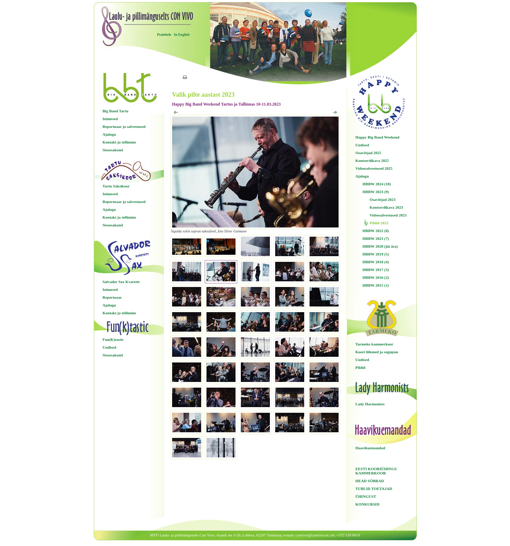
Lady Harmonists (370, 404)
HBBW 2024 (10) (377, 184)
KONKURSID (368, 504)
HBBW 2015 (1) (376, 285)
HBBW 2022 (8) (376, 231)
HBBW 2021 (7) (376, 238)
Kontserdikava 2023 (386, 207)
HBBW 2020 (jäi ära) (380, 246)
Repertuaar (112, 297)
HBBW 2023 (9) (376, 192)
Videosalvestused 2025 (374, 168)
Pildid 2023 (379, 223)
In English (181, 34)
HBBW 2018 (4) (376, 262)
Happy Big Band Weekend (378, 137)
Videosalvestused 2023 (388, 215)
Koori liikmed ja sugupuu (377, 352)
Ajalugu (109, 134)
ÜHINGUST (366, 496)
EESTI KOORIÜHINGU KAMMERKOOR (376, 471)
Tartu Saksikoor (116, 186)
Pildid (361, 367)
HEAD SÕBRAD (370, 481)
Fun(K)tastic (113, 339)
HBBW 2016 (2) (376, 277)
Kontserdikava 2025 (372, 160)
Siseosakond (113, 150)
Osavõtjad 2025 (368, 153)
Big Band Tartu (116, 111)
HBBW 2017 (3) (376, 270)
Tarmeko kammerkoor (374, 344)
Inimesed (110, 119)
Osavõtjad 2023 (383, 199)
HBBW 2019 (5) (376, 254)
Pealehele (164, 34)
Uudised (110, 347)
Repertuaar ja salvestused (124, 126)
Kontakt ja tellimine (119, 142)
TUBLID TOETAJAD (374, 488)
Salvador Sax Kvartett (121, 282)
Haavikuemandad (370, 448)
